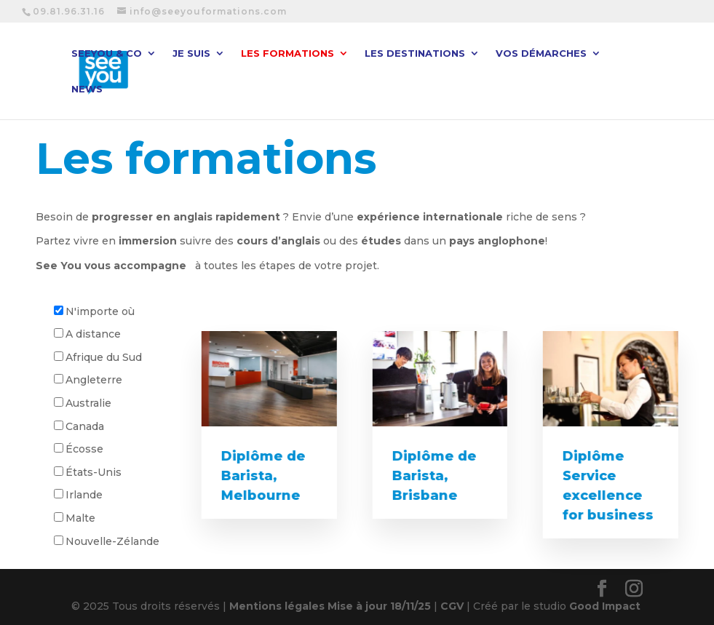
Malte (80, 518)
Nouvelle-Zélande (112, 541)
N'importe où (100, 311)
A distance (93, 334)
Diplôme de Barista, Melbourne (262, 475)
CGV (452, 606)
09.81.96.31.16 (69, 11)
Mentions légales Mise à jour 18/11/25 (330, 606)
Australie (88, 403)
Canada (85, 426)
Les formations (287, 53)
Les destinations (415, 53)
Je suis (191, 53)
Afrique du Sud (104, 357)
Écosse (84, 448)
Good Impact (604, 606)
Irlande (84, 494)
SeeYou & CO (106, 53)
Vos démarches (541, 53)
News (87, 89)
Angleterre (94, 379)
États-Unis (94, 472)
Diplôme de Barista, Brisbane (433, 475)
